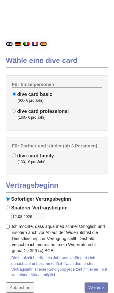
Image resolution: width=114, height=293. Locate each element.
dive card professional (40, 111)
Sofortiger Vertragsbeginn (38, 199)
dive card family (33, 155)
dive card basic (32, 94)
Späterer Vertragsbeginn (36, 207)
